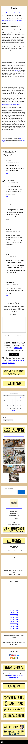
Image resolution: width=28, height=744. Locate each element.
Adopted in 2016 (14, 624)
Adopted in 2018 (14, 621)
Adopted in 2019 (14, 619)
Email (20, 335)
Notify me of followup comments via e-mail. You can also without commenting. (14, 346)
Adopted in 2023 (14, 612)
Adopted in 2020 (14, 617)
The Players (17, 70)
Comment (14, 315)
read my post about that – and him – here (12, 20)
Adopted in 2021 (14, 615)
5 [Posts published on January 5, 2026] (7, 400)
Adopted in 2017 (14, 623)
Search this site (8, 488)
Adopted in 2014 (14, 628)
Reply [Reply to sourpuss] (7, 196)
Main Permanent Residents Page (14, 12)
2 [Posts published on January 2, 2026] (20, 397)
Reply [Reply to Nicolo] (7, 247)
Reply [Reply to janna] (7, 221)
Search (22, 491)
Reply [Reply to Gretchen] (7, 295)
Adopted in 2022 (14, 614)
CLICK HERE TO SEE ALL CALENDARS (14, 436)
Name (8, 335)
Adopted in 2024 (14, 610)
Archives (6, 418)
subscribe (18, 348)
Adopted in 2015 (14, 626)
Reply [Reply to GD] (7, 173)
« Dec (13, 410)
